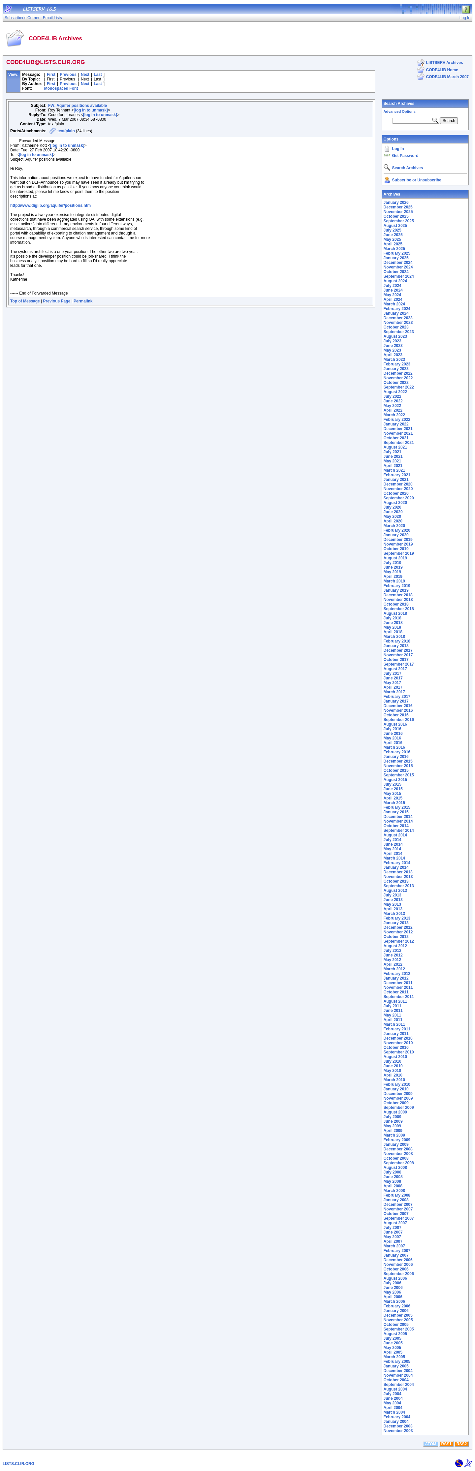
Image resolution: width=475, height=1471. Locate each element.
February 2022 (397, 419)
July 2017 (392, 673)
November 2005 (398, 1320)
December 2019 (398, 539)
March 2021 (394, 470)
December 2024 (398, 262)
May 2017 (392, 682)
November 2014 (398, 821)
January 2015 (396, 812)
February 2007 (397, 1250)
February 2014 (397, 863)
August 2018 (395, 613)
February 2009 (397, 1140)
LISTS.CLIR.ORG (18, 1463)
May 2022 (392, 405)
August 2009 (395, 1112)
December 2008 (398, 1149)
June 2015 (393, 789)
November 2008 (398, 1153)
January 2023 (396, 368)
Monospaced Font (61, 88)
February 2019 (397, 585)
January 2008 (396, 1200)
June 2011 (393, 1010)
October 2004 (396, 1380)
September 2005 (399, 1329)
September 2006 (399, 1273)
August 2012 (395, 946)
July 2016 (392, 729)
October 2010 (396, 1047)
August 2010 (395, 1056)
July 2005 (392, 1338)
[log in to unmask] (91, 110)
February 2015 (397, 807)
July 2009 (392, 1116)
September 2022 (399, 387)
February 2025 (397, 253)
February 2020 (397, 530)
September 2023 (399, 331)
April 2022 (393, 410)
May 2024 (392, 295)
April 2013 (393, 909)
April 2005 (393, 1352)
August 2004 (395, 1389)
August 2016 (395, 724)
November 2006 (398, 1264)
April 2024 (393, 299)
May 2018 (392, 627)
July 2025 (392, 230)
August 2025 (395, 225)
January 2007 (396, 1255)
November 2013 (398, 876)
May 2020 (392, 516)
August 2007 (395, 1223)
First (51, 74)
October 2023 (396, 327)
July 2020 (392, 507)
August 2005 (395, 1333)
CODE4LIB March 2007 (447, 77)
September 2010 (399, 1052)
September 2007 (399, 1218)
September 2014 (399, 830)
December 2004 (398, 1370)
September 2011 (399, 996)
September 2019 (399, 553)
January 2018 (396, 645)
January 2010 (396, 1089)
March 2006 (394, 1301)
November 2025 (398, 211)
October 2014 (396, 826)
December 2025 (398, 207)
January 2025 (396, 258)
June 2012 (393, 955)
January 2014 (396, 867)
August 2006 (395, 1278)
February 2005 (397, 1361)
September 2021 (399, 442)
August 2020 (395, 502)
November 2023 (398, 322)
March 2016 (394, 747)
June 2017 (393, 678)
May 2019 (392, 572)
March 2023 (394, 359)
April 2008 (393, 1186)
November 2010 (398, 1043)
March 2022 (394, 415)
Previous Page (57, 301)
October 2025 (396, 216)
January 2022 (396, 424)
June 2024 (393, 290)
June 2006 (393, 1287)
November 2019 (398, 544)
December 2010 (398, 1038)
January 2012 (396, 978)
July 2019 (392, 562)
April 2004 (393, 1407)
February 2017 (397, 696)
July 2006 (392, 1283)
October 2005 (396, 1324)
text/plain (66, 131)
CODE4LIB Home (442, 70)
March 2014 (394, 858)
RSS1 (446, 1444)
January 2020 (396, 535)
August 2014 (395, 835)
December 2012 (398, 927)
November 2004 (398, 1375)
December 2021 (398, 428)
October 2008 (396, 1158)
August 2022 (395, 392)
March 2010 (394, 1080)
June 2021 (393, 456)
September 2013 (399, 886)
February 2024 (397, 308)
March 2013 (394, 913)
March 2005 (394, 1357)
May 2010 (392, 1070)
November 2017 (398, 655)
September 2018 (399, 609)
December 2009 (398, 1093)
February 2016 (397, 752)
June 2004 (393, 1398)
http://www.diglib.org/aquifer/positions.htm (50, 205)
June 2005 (393, 1343)
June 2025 (393, 235)
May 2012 (392, 959)
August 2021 (395, 447)
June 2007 (393, 1232)
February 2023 (397, 364)
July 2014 (392, 839)
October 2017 (396, 659)
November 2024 (398, 267)
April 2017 (393, 687)
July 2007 (392, 1227)
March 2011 (394, 1024)
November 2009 (398, 1098)
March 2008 (394, 1190)
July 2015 (392, 784)
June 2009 (393, 1121)
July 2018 (392, 618)
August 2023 (395, 336)
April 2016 (393, 742)
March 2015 (394, 802)
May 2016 (392, 738)
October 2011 (396, 992)
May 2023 (392, 350)
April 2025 (393, 244)
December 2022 (398, 373)
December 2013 (398, 872)
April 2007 (393, 1241)
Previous (68, 74)
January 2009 (396, 1144)
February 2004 (397, 1417)
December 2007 (398, 1204)
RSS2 (462, 1444)
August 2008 (395, 1167)
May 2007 (392, 1237)
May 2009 (392, 1126)
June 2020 (393, 512)
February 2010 (397, 1084)
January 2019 (396, 590)
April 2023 (393, 355)
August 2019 (395, 558)
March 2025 (394, 248)
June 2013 (393, 899)
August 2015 (395, 779)
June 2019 (393, 567)
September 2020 (399, 498)
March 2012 (394, 969)
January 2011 (396, 1033)
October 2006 (396, 1269)
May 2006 (392, 1292)
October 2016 (396, 715)
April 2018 (393, 632)
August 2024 (395, 281)
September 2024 (399, 276)
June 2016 (393, 733)
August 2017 (395, 669)
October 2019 (396, 549)
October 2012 (396, 936)
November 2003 (398, 1430)
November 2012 (398, 932)
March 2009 (394, 1135)
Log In (398, 148)
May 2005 (392, 1347)
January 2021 (396, 479)
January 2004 (396, 1421)
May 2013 (392, 904)
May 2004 (392, 1403)
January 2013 (396, 923)
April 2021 (393, 465)
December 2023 (398, 318)
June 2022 (393, 401)
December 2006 (398, 1260)
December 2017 (398, 650)
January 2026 (396, 202)
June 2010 (393, 1066)
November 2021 (398, 433)
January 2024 (396, 313)
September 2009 (399, 1107)
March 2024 (394, 304)
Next (85, 74)
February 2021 (397, 475)
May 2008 (392, 1181)
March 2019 (394, 581)
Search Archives (399, 103)
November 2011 (398, 987)
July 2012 (392, 950)
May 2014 (392, 849)
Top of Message (25, 301)
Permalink (83, 301)
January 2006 (396, 1310)
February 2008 (397, 1195)
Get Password (405, 155)
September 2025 (399, 221)
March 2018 (394, 636)
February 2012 (397, 973)
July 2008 (392, 1172)
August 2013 (395, 890)
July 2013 (392, 895)
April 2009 (393, 1130)
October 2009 (396, 1103)
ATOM (430, 1444)
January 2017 (396, 701)
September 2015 (399, 775)
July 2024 (392, 285)
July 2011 (392, 1006)
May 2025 (392, 239)
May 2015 (392, 793)
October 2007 (396, 1213)
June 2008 (393, 1176)
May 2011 (392, 1015)
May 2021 (392, 461)
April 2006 (393, 1297)
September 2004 (399, 1384)
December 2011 (398, 983)
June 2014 (393, 844)
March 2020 (394, 525)
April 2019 (393, 576)
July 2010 (392, 1061)
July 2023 (392, 341)
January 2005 (396, 1366)
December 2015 (398, 761)
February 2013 (397, 918)
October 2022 (396, 382)
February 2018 (397, 641)
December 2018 (398, 595)
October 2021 (396, 438)
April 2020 (393, 521)
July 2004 (392, 1394)
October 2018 (396, 604)
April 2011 (393, 1019)
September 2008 (399, 1163)
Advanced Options (400, 111)
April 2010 (393, 1075)
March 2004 (394, 1412)
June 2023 (393, 345)
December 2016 (398, 706)
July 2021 (392, 452)
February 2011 (397, 1029)
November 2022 (398, 378)
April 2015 (393, 798)
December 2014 (398, 816)
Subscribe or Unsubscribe (416, 180)
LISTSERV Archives (444, 62)
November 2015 (398, 766)
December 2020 (398, 484)
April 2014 (393, 853)
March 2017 (394, 692)
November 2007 (398, 1209)
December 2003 (398, 1426)
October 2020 (396, 493)
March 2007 (394, 1246)
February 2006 (397, 1306)
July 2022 (392, 396)
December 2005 (398, 1315)
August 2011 (395, 1001)
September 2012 (399, 941)
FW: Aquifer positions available (77, 105)
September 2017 (399, 664)
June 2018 (393, 622)
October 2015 (396, 770)
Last (98, 74)
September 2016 (399, 719)
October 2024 (396, 271)
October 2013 (396, 881)
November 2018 (398, 599)
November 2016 (398, 710)
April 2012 (393, 964)
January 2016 (396, 756)
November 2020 (398, 488)
